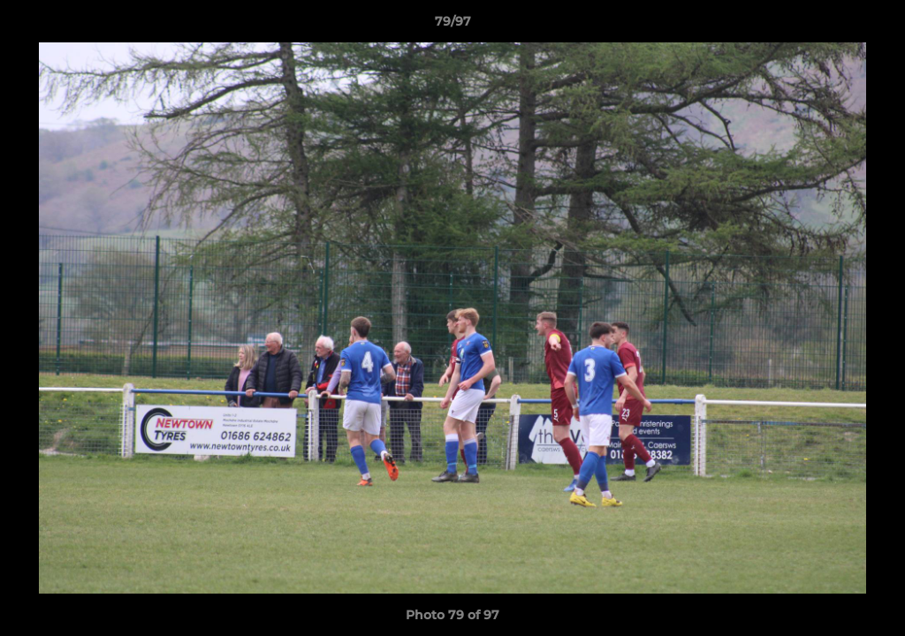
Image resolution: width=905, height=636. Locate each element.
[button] (873, 26)
